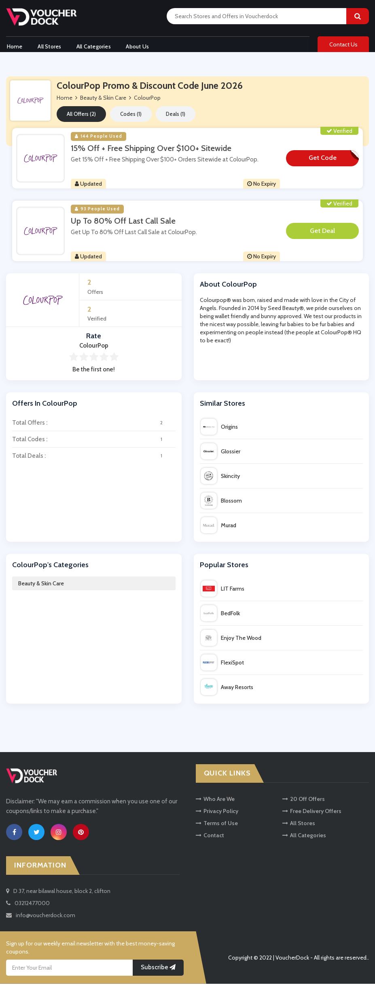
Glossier (220, 453)
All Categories (95, 45)
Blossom (221, 502)
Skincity (220, 477)
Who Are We (215, 800)
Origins (219, 428)
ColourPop (147, 99)
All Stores (49, 45)
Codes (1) (131, 115)
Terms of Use (217, 824)
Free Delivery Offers (311, 812)
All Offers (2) (81, 115)
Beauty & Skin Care (41, 585)
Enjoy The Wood (231, 639)
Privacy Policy (217, 812)
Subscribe (158, 968)
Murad (218, 527)
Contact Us (343, 45)
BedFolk (220, 615)
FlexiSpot (222, 664)
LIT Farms (222, 590)
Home (14, 45)
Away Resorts (227, 689)
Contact (210, 836)
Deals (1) (175, 115)
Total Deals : (94, 457)
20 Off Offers (303, 800)
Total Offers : (94, 424)
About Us (139, 45)
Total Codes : (94, 441)
